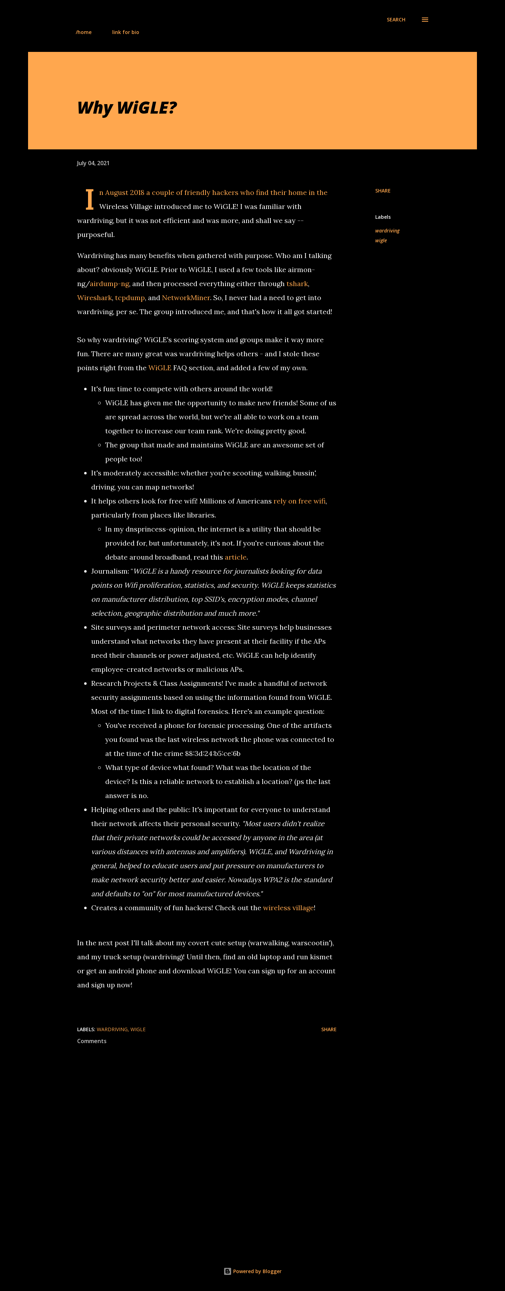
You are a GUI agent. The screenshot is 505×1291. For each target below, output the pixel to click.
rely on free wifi (299, 500)
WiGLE (159, 367)
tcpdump (130, 297)
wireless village (288, 907)
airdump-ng (109, 283)
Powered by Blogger (252, 1271)
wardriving (387, 230)
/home (84, 32)
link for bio (125, 32)
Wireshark (94, 297)
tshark (297, 283)
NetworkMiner (186, 297)
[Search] (396, 19)
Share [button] (383, 190)
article (236, 557)
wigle (381, 240)
